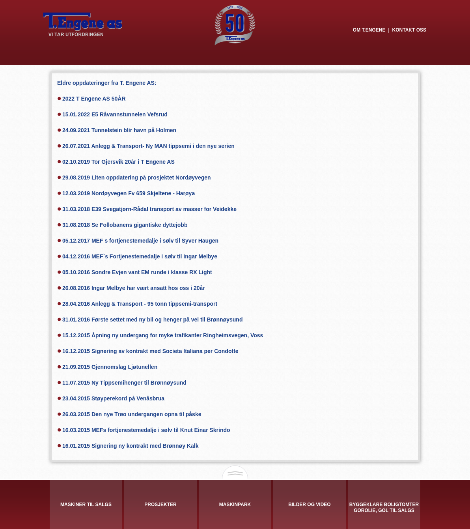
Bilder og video (309, 504)
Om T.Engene (369, 30)
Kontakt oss (409, 30)
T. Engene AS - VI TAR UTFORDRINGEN (83, 24)
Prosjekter (160, 504)
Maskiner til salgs (86, 504)
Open (235, 473)
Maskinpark (235, 504)
